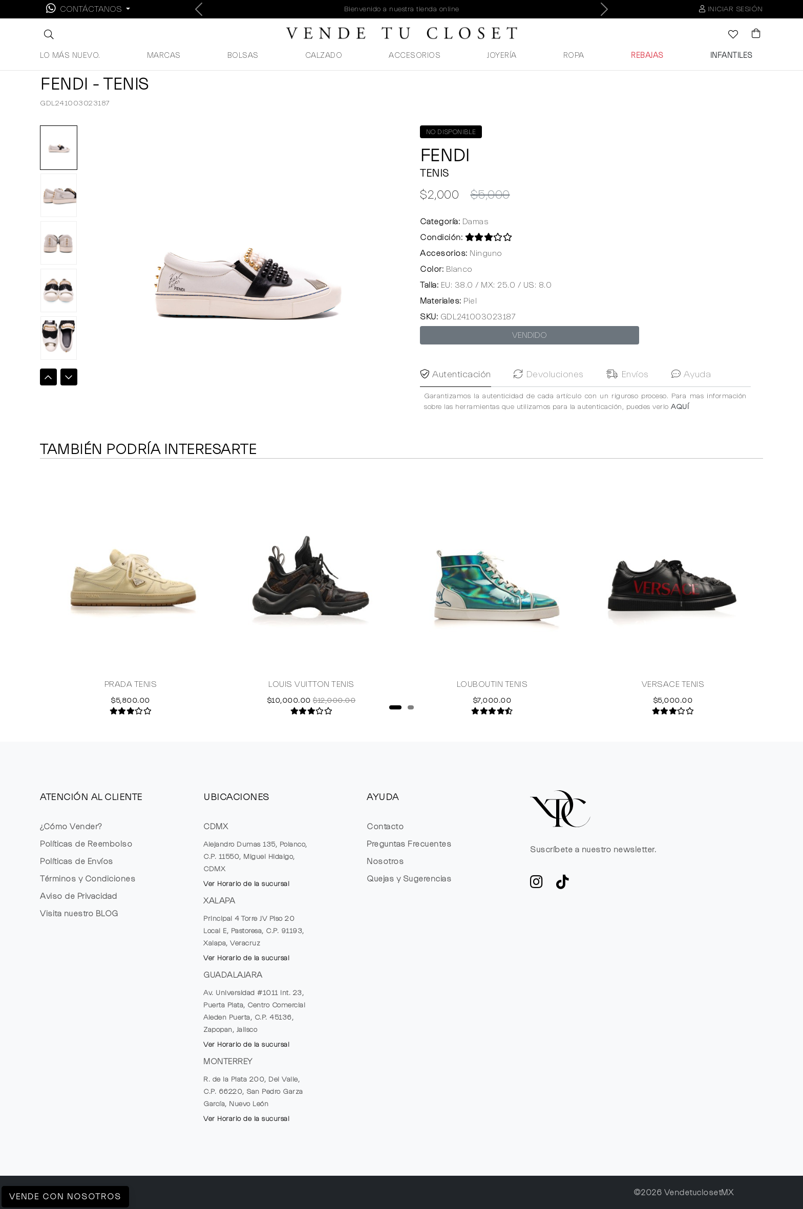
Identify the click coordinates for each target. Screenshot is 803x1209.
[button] (47, 34)
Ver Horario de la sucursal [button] (246, 884)
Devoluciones (549, 393)
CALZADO (324, 55)
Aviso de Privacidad (78, 896)
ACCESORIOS (414, 55)
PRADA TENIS (130, 685)
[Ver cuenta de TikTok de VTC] (562, 885)
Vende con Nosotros (65, 1196)
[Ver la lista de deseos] (727, 35)
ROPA (573, 55)
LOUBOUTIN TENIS (492, 685)
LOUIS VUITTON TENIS (311, 685)
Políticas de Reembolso (86, 844)
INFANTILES (731, 55)
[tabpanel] (130, 593)
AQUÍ (680, 426)
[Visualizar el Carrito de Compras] (751, 34)
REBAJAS (647, 55)
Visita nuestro (79, 913)
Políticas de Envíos (76, 861)
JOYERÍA (502, 55)
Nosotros (385, 861)
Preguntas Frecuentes (409, 844)
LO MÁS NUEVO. (70, 55)
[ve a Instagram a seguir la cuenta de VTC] (536, 885)
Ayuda (691, 393)
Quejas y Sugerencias (409, 878)
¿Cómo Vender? (71, 826)
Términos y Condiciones (87, 878)
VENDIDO (529, 335)
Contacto (385, 826)
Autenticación (455, 393)
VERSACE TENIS (673, 685)
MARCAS (164, 55)
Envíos (627, 393)
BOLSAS (243, 55)
